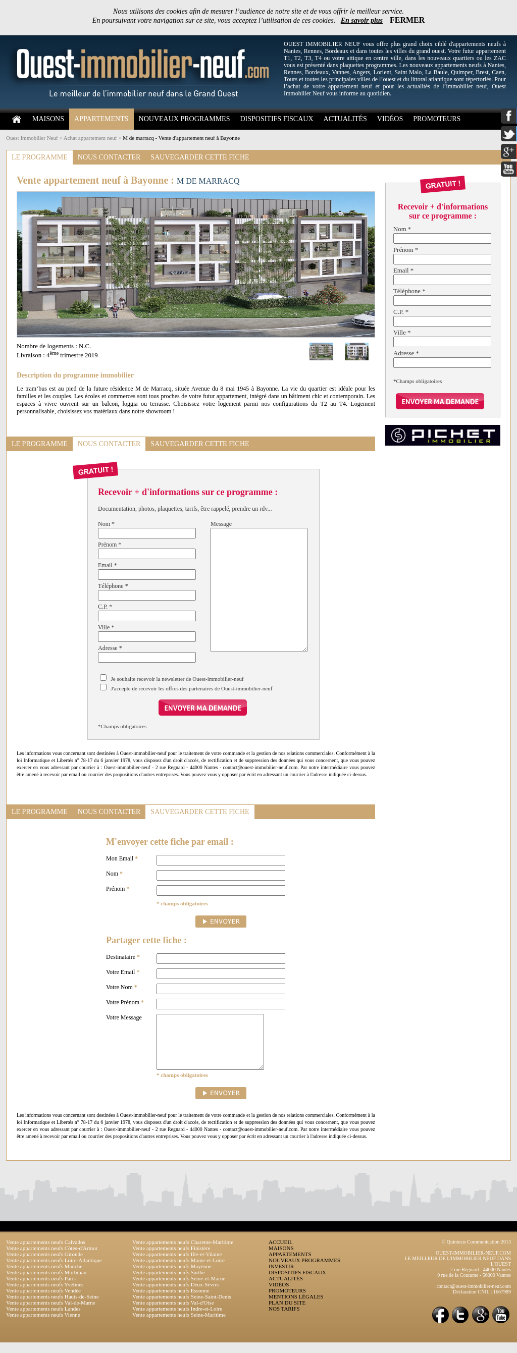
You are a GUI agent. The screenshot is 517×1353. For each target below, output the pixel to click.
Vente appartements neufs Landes (43, 1319)
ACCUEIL (281, 1253)
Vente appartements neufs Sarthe (168, 1283)
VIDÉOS (390, 119)
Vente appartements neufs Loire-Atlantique (54, 1271)
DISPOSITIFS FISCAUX (276, 119)
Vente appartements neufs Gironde (44, 1265)
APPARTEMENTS (101, 119)
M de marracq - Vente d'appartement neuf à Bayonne (181, 138)
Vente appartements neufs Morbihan (46, 1283)
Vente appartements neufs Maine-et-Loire (178, 1271)
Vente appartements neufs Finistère (171, 1259)
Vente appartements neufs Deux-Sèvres (176, 1295)
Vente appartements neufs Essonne (170, 1301)
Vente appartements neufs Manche (44, 1277)
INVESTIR (281, 1277)
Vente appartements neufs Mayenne (172, 1277)
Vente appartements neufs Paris (41, 1289)
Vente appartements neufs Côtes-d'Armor (51, 1259)
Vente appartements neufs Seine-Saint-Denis (181, 1307)
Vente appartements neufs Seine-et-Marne (178, 1289)
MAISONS (48, 119)
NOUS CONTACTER (109, 157)
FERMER (407, 20)
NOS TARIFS (284, 1319)
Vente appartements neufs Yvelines (44, 1295)
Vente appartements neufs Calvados (45, 1253)
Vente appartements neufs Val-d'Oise (173, 1313)
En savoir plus (362, 20)
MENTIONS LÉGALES (296, 1307)
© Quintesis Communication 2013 (476, 1252)
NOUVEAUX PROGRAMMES (184, 119)
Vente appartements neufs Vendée (43, 1301)
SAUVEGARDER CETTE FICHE (199, 157)
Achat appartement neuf (90, 138)
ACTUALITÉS (345, 119)
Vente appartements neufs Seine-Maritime (179, 1325)
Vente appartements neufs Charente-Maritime (182, 1253)
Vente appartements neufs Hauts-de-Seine (52, 1307)
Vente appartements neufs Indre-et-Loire (177, 1319)
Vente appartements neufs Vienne (43, 1325)
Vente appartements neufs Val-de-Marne (50, 1313)
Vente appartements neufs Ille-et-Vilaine (177, 1265)
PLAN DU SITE (287, 1313)
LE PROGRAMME (40, 157)
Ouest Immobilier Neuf (32, 138)
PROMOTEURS (436, 119)
